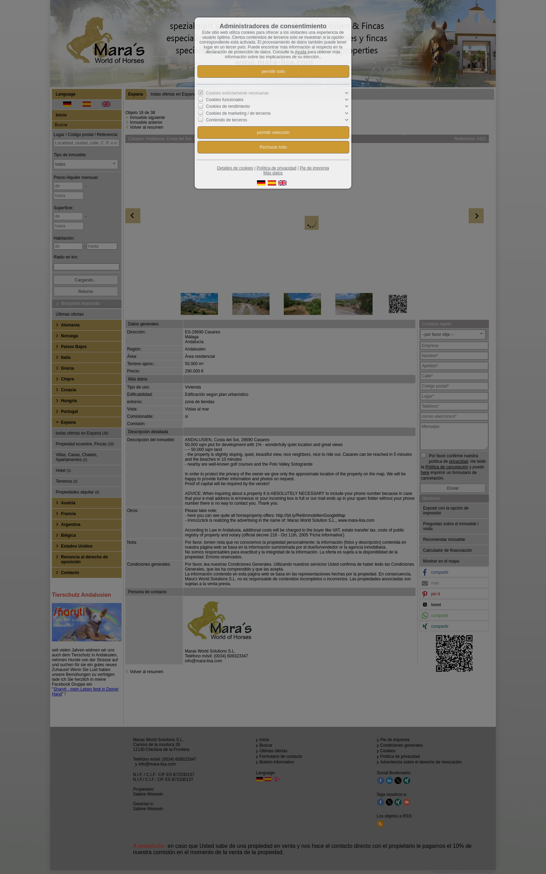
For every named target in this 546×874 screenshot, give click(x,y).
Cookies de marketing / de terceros (238, 113)
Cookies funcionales (224, 99)
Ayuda (300, 52)
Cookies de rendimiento (228, 106)
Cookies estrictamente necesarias (237, 93)
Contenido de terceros (226, 120)
